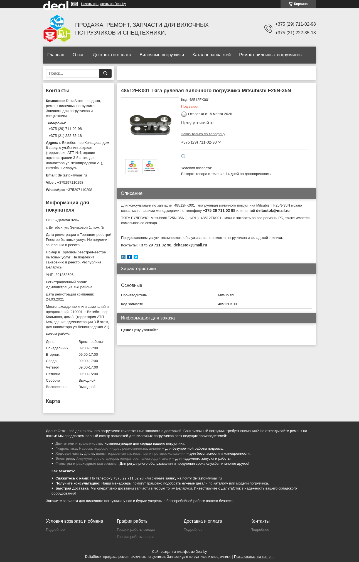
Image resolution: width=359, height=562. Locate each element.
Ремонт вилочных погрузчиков (270, 54)
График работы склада (136, 529)
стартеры (110, 458)
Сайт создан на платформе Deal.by (179, 552)
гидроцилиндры (107, 448)
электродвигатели (156, 458)
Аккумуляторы (88, 458)
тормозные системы (124, 453)
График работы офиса (135, 537)
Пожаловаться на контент (254, 557)
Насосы (85, 448)
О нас (79, 54)
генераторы (129, 458)
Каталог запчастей (211, 54)
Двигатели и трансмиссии (78, 443)
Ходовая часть (68, 453)
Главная (55, 54)
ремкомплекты (134, 448)
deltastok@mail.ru (72, 175)
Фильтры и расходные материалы (86, 463)
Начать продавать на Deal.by (103, 4)
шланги (155, 448)
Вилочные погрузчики (162, 54)
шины (100, 453)
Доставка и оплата (112, 54)
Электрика (64, 458)
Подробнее (55, 529)
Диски (89, 453)
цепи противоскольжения (164, 453)
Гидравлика (66, 448)
